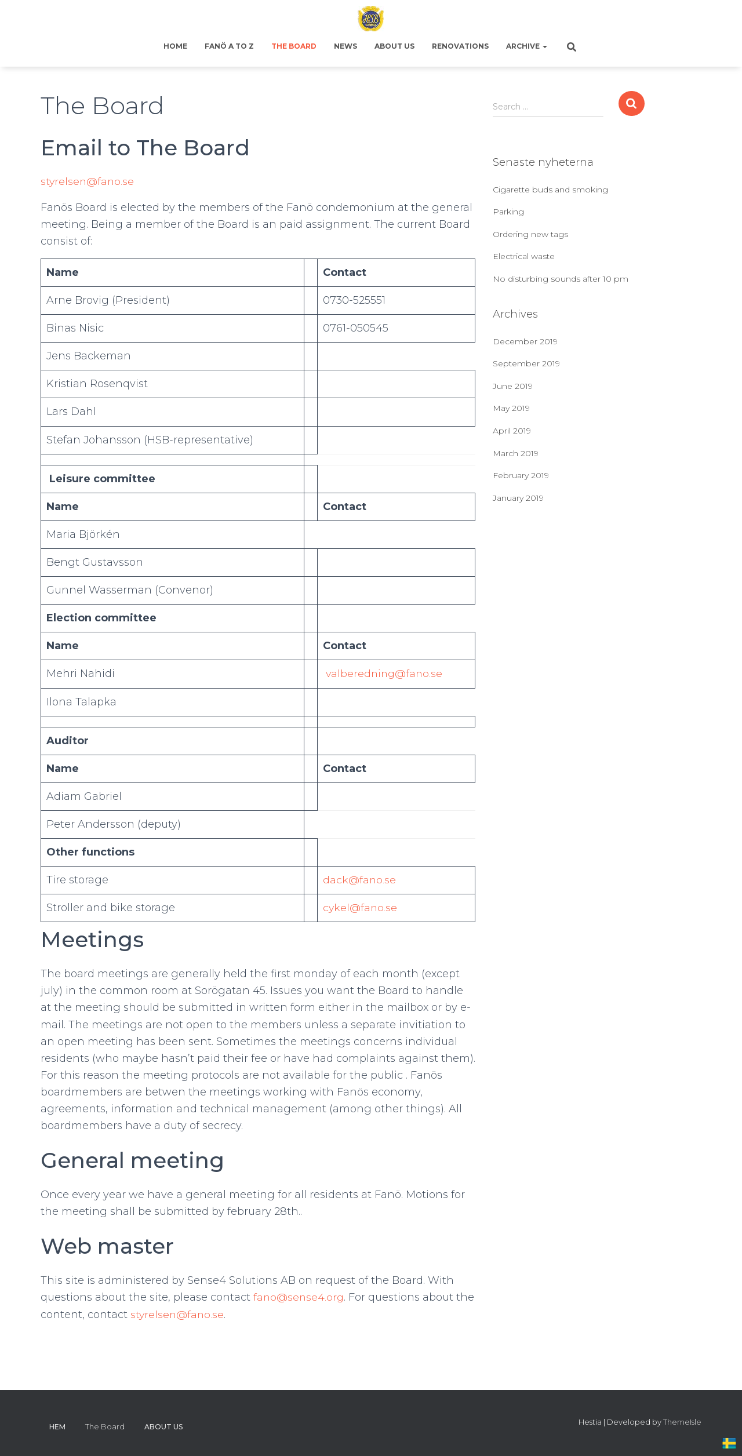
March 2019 (516, 453)
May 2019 (511, 408)
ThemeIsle (682, 1421)
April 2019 (512, 430)
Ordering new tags (530, 234)
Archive (526, 46)
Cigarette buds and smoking (550, 189)
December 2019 (525, 341)
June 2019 (513, 386)
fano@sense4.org (299, 1297)
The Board (294, 46)
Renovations (460, 46)
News (345, 46)
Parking (508, 211)
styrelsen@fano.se (88, 181)
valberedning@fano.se (382, 673)
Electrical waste (524, 256)
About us (394, 46)
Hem (57, 1426)
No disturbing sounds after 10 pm (560, 279)
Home (175, 46)
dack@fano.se (357, 879)
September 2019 (526, 363)
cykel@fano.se (358, 907)
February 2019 (521, 475)
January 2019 (518, 498)
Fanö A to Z (229, 46)
